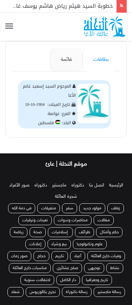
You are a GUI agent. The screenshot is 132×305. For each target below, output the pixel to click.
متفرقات (48, 208)
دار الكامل (68, 280)
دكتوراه (77, 185)
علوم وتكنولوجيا (90, 244)
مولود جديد (92, 208)
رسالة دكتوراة (77, 292)
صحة (37, 232)
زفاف (115, 208)
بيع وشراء (59, 244)
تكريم (59, 256)
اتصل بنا (96, 185)
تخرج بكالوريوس (43, 292)
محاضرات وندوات (73, 220)
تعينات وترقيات (35, 220)
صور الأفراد (19, 185)
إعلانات (35, 244)
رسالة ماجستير (109, 292)
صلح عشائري (67, 268)
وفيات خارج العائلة (106, 256)
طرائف (84, 232)
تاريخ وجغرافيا (97, 280)
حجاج (41, 256)
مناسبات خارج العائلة (30, 268)
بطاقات (101, 60)
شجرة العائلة (66, 196)
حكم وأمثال (109, 232)
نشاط (114, 268)
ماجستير (59, 185)
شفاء (15, 292)
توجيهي (94, 268)
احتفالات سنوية (37, 280)
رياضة (19, 232)
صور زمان (19, 256)
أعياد (77, 256)
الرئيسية (116, 185)
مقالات (104, 220)
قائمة (66, 60)
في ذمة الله (21, 208)
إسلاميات (60, 232)
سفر (69, 208)
